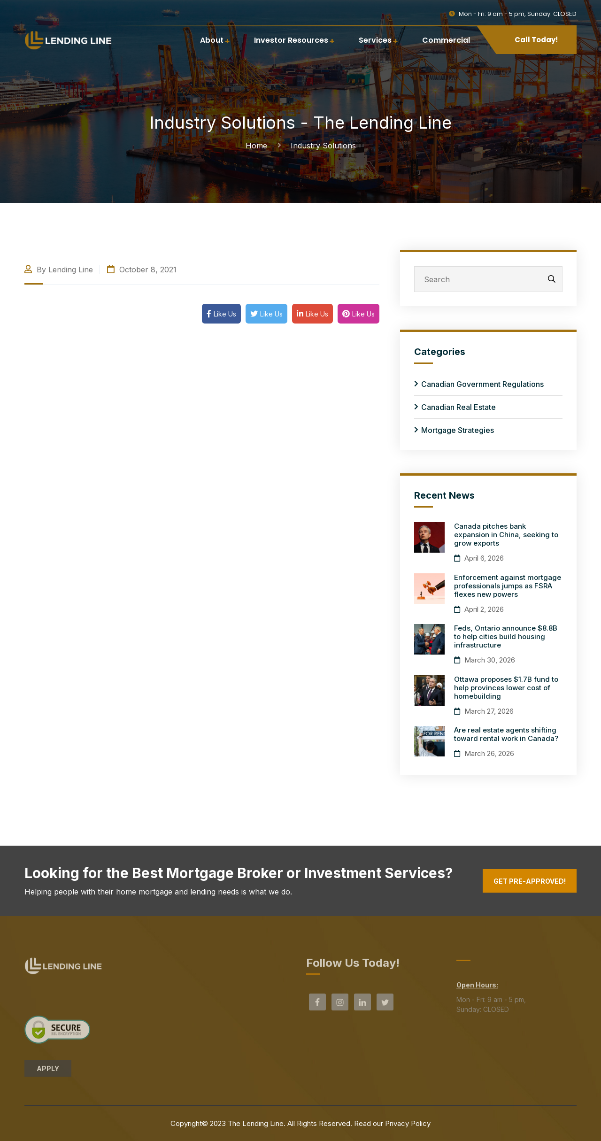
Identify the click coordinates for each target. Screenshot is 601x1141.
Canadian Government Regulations (482, 384)
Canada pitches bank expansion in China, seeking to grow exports (506, 534)
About (211, 40)
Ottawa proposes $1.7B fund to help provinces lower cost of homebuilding (506, 688)
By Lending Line (58, 269)
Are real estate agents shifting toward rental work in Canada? (506, 734)
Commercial (446, 40)
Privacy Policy (408, 1123)
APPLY (48, 1072)
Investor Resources (291, 40)
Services (375, 40)
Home (259, 145)
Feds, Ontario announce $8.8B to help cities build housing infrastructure (505, 636)
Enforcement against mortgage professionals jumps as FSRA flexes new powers (507, 586)
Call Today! (536, 40)
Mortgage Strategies (457, 430)
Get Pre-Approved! (529, 881)
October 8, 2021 (142, 269)
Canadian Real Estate (458, 407)
